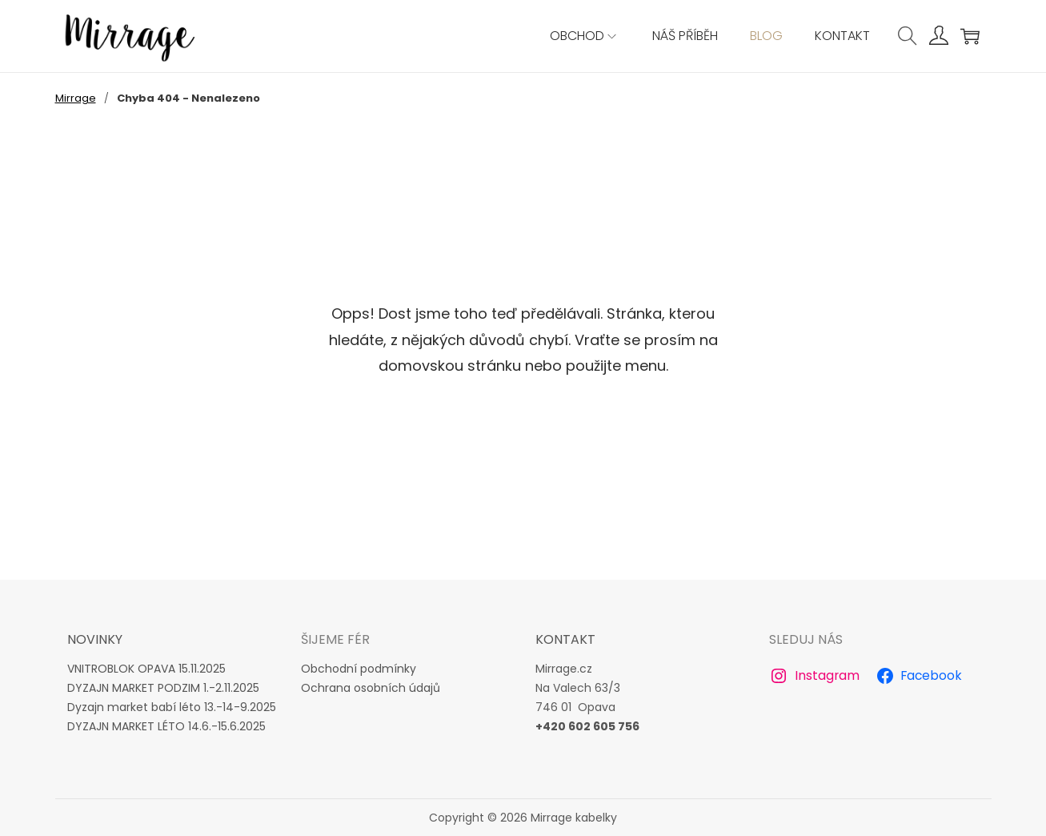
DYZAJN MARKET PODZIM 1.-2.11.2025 (163, 688)
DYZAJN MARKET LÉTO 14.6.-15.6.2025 (166, 726)
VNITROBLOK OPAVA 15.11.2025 (146, 669)
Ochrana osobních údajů (370, 688)
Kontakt (565, 639)
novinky (94, 639)
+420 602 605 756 (587, 726)
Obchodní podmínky (358, 669)
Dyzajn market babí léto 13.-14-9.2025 (171, 707)
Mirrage (75, 98)
